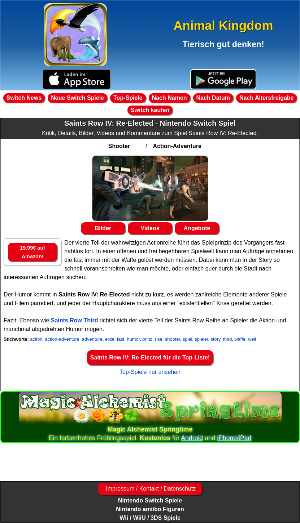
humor (133, 339)
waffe (240, 339)
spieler (201, 339)
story (216, 339)
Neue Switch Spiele (77, 98)
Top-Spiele (128, 98)
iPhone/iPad (234, 438)
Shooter (119, 146)
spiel (187, 339)
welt (252, 339)
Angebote (197, 228)
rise (158, 339)
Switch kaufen (150, 110)
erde (109, 339)
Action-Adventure (177, 146)
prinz (147, 339)
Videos (149, 228)
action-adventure (62, 339)
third (227, 339)
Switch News (24, 98)
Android (192, 438)
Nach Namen (169, 98)
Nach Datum (213, 98)
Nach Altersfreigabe (266, 98)
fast (121, 339)
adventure (92, 339)
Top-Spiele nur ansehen (150, 372)
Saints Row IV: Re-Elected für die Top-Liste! (150, 357)
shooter (172, 339)
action (36, 339)
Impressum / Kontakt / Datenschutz (150, 489)
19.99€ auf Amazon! (32, 252)
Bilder (103, 228)
